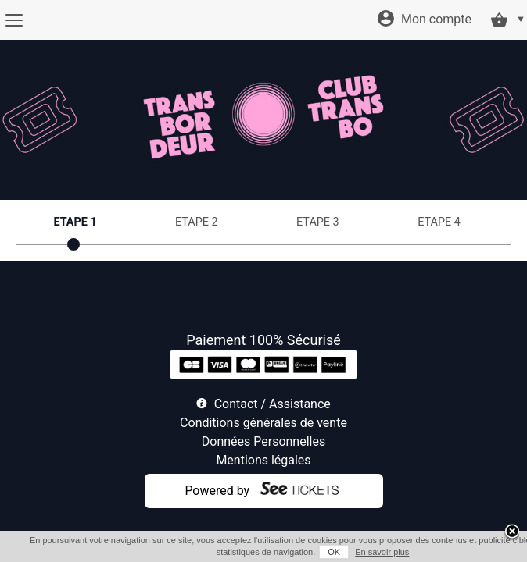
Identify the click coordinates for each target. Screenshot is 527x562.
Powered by (217, 490)
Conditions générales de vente (263, 422)
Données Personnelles (263, 441)
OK (313, 552)
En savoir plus (361, 552)
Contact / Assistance (272, 404)
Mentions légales (263, 460)
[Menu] (13, 20)
